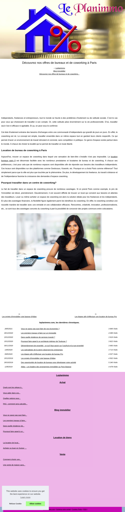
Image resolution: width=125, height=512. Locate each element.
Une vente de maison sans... (14, 465)
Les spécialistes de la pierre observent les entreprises (42, 350)
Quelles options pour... (12, 398)
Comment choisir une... (12, 459)
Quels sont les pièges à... (13, 387)
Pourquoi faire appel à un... (13, 431)
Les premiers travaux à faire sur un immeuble (38, 333)
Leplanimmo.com (49, 509)
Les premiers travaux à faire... (14, 421)
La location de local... (11, 443)
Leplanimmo (60, 68)
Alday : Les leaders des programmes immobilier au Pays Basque (46, 367)
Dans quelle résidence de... (13, 426)
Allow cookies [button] (35, 504)
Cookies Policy (77, 509)
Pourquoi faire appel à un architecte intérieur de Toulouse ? (44, 341)
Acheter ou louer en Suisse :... (15, 448)
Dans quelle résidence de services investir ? (38, 337)
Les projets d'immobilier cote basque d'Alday (19, 317)
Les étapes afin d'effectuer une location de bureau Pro (96, 317)
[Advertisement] (59, 94)
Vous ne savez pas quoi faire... (15, 415)
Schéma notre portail (63, 509)
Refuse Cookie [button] (15, 504)
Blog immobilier (59, 71)
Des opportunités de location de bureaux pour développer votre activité (48, 362)
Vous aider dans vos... (11, 393)
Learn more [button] (25, 497)
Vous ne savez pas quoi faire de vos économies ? (40, 329)
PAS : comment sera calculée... (15, 404)
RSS (85, 509)
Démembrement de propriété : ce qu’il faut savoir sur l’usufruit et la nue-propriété (52, 346)
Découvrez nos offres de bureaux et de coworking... (59, 74)
